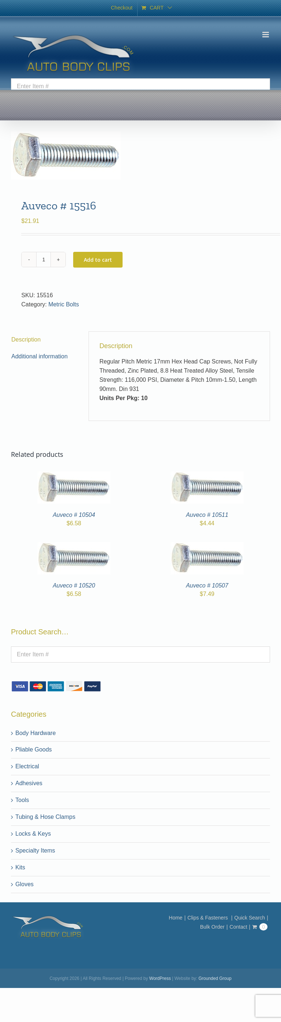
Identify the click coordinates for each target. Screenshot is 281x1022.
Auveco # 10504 (74, 515)
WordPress (160, 978)
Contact (238, 927)
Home (175, 918)
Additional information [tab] (39, 356)
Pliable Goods (33, 749)
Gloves (24, 884)
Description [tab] (26, 339)
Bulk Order (212, 927)
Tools (22, 800)
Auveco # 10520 (74, 585)
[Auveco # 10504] (73, 476)
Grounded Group (215, 978)
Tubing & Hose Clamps (45, 817)
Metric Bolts (63, 304)
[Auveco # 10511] (207, 476)
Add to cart (98, 259)
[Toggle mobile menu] (266, 34)
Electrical (27, 766)
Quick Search (249, 918)
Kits (20, 867)
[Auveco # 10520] (73, 546)
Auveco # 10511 (207, 515)
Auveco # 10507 (207, 585)
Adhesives (28, 783)
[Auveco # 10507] (207, 546)
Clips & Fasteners (208, 918)
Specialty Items (35, 850)
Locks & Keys (33, 834)
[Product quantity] (43, 259)
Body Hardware (35, 733)
